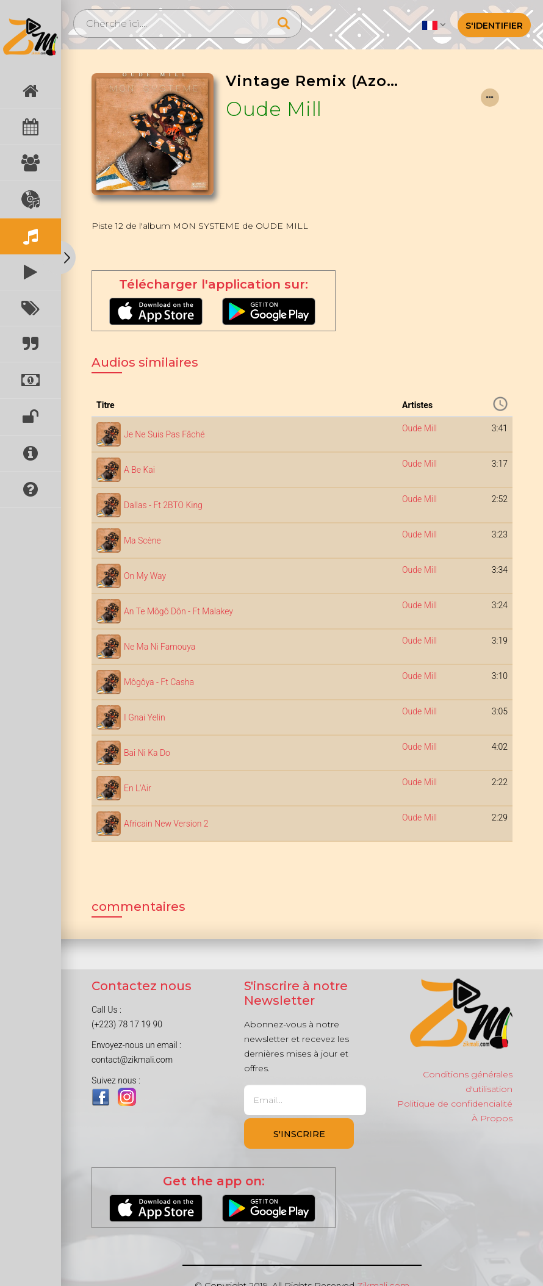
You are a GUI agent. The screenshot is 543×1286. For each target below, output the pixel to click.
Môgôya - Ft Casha (159, 682)
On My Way (145, 576)
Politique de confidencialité (454, 1103)
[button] (433, 24)
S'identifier (494, 25)
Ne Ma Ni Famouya (159, 647)
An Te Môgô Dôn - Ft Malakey (178, 611)
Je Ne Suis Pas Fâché (164, 434)
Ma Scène (142, 540)
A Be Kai (139, 470)
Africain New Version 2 (166, 823)
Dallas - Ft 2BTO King (163, 505)
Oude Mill (274, 109)
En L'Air (137, 788)
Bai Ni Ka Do (147, 753)
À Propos (492, 1118)
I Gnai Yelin (144, 717)
